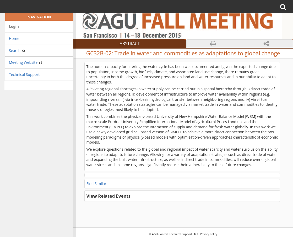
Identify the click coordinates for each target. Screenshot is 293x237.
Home (14, 38)
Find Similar (96, 183)
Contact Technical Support (175, 234)
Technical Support (24, 74)
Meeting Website (25, 62)
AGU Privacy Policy (205, 234)
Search (17, 50)
